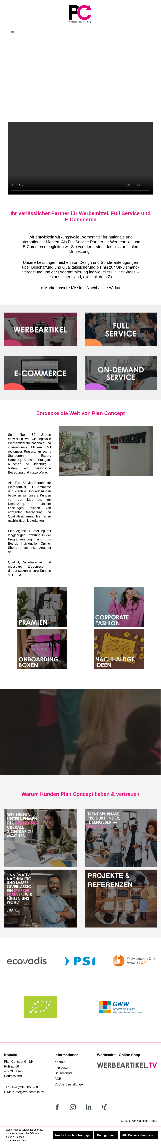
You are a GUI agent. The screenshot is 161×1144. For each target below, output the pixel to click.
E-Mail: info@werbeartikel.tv (24, 1092)
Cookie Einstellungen (70, 1084)
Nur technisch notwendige (72, 1135)
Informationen (67, 1055)
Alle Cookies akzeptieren (138, 1135)
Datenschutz (63, 1073)
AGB (58, 1078)
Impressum (62, 1067)
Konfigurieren (106, 1135)
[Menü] (12, 31)
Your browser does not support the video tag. (80, 158)
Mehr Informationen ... (17, 1140)
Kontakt (60, 1062)
